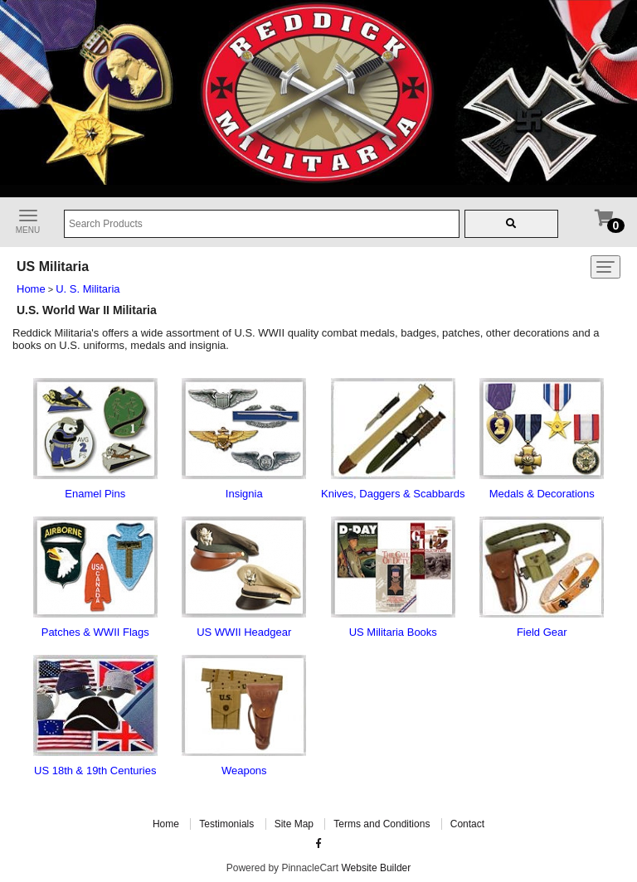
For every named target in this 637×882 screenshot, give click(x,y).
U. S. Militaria (87, 289)
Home (31, 289)
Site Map (294, 824)
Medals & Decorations (542, 493)
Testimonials (226, 824)
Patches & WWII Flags (95, 632)
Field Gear (542, 632)
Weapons (244, 770)
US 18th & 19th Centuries (95, 770)
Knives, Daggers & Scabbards (392, 493)
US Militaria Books (393, 632)
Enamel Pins (95, 493)
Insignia (244, 493)
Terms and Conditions (381, 824)
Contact (467, 824)
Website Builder (376, 868)
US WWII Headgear (244, 632)
